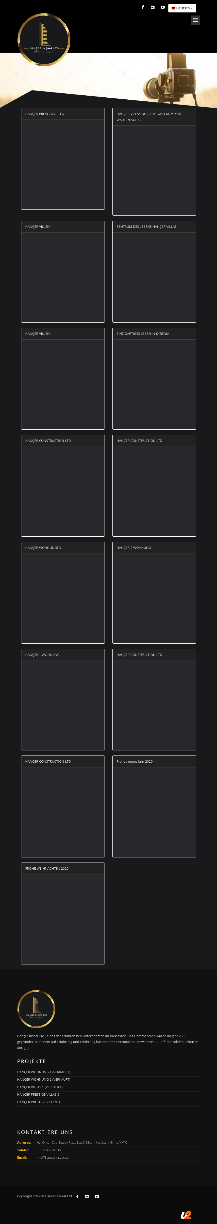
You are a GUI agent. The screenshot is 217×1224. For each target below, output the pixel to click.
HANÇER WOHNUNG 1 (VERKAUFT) (43, 1072)
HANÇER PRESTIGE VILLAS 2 (38, 1094)
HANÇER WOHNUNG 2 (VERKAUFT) (43, 1079)
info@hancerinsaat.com (54, 1157)
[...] (26, 1048)
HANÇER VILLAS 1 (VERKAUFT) (40, 1087)
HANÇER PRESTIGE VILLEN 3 (38, 1102)
